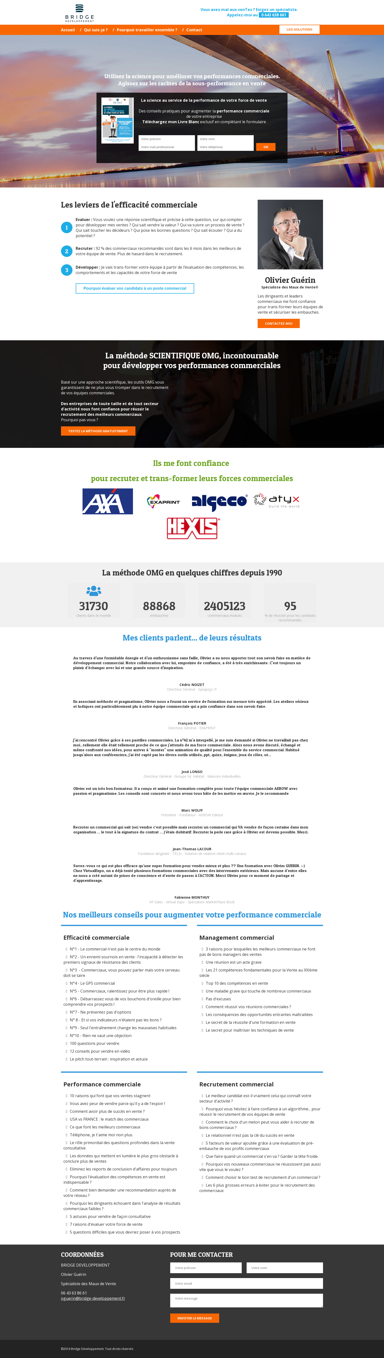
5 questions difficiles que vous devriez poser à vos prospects (125, 1232)
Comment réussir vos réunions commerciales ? (249, 1006)
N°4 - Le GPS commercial (92, 983)
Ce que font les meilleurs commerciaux (105, 1127)
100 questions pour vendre (94, 1043)
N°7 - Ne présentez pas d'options (100, 1012)
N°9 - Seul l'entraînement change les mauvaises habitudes (123, 1027)
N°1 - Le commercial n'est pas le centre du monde (115, 949)
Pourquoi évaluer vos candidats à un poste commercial (135, 288)
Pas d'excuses (218, 999)
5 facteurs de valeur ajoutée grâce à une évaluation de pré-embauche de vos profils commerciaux (256, 1145)
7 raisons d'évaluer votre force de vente (106, 1224)
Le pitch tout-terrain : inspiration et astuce (109, 1059)
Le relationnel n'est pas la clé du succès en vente (250, 1135)
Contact (194, 30)
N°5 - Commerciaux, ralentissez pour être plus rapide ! (119, 991)
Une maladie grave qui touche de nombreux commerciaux (258, 991)
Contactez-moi (278, 323)
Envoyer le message (195, 1318)
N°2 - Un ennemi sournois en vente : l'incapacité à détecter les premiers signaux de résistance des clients (123, 959)
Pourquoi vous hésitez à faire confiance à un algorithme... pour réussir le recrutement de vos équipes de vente (260, 1111)
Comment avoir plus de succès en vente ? (107, 1111)
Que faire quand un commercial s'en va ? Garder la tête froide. (262, 1156)
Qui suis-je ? (96, 30)
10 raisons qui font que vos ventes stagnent (110, 1095)
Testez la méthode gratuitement (98, 431)
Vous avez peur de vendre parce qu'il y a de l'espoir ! (117, 1103)
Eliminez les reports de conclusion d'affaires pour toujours (123, 1169)
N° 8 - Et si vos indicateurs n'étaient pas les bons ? (116, 1020)
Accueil (68, 30)
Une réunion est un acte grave (234, 962)
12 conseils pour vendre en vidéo (100, 1051)
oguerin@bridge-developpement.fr (93, 1298)
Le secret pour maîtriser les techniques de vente (250, 1030)
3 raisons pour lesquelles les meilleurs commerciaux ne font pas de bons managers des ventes (257, 951)
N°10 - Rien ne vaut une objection (101, 1035)
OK (266, 147)
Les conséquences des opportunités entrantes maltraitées (259, 1014)
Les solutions (299, 29)
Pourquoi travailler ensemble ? (147, 30)
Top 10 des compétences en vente (237, 983)
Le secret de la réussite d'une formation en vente (251, 1022)
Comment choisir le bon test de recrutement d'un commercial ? (263, 1177)
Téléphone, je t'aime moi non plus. (101, 1134)
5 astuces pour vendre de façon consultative (110, 1216)
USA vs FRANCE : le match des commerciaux (109, 1119)
